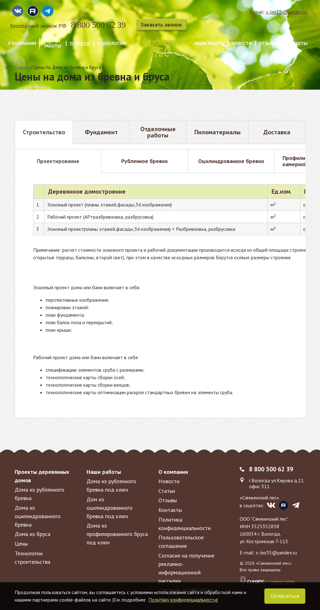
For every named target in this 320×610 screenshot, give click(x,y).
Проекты (80, 43)
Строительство (44, 132)
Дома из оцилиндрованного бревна (38, 516)
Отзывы (268, 43)
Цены (21, 543)
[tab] (44, 132)
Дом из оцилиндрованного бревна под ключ (109, 508)
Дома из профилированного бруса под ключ (117, 534)
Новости (242, 43)
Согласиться (285, 596)
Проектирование (58, 161)
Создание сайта (282, 581)
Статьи (166, 490)
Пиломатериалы (217, 132)
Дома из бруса (32, 534)
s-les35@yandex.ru (286, 12)
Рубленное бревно (144, 161)
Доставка (276, 132)
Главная (22, 67)
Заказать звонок (161, 24)
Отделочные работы (158, 132)
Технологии (111, 43)
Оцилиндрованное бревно (231, 161)
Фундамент (101, 132)
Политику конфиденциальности (182, 600)
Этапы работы (52, 43)
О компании (22, 43)
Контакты (296, 43)
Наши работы (209, 43)
